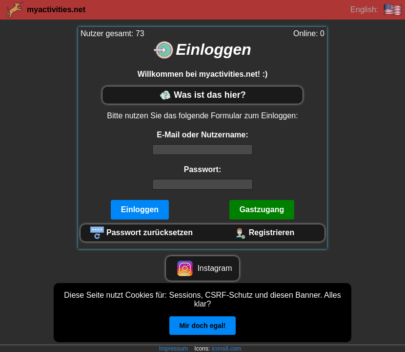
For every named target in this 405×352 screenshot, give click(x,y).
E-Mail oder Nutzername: (202, 135)
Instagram (202, 268)
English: (376, 10)
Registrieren (263, 233)
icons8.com (227, 348)
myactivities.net (45, 10)
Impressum (173, 348)
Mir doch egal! (203, 326)
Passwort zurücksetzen (141, 233)
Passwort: (202, 169)
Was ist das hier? (202, 95)
